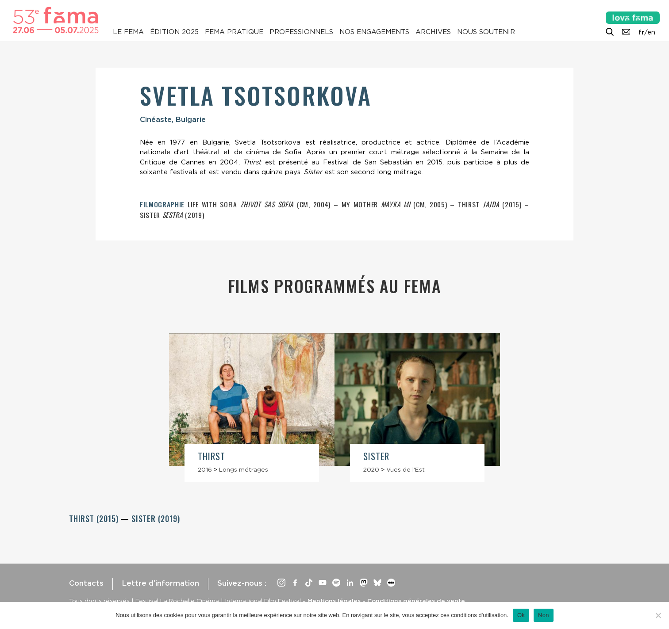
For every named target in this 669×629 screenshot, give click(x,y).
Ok (521, 615)
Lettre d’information (160, 583)
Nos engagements (374, 32)
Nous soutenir (486, 32)
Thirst (211, 456)
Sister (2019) (155, 518)
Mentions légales (334, 600)
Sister (376, 456)
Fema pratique (234, 32)
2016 (205, 469)
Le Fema (128, 32)
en (651, 32)
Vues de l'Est (405, 469)
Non (543, 615)
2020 (371, 469)
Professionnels (301, 32)
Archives (433, 32)
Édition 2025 (174, 32)
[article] (251, 407)
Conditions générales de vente (416, 600)
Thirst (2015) (94, 518)
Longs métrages (243, 469)
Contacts (86, 583)
